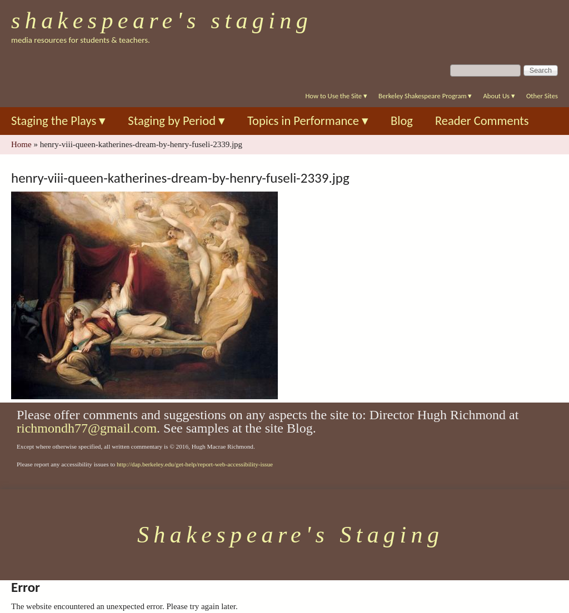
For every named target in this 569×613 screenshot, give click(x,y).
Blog (402, 120)
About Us (499, 96)
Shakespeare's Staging (161, 20)
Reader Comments (482, 120)
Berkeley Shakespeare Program (425, 96)
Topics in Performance (307, 120)
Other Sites (542, 96)
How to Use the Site (336, 96)
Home (21, 144)
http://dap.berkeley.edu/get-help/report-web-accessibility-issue (195, 464)
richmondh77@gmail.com (87, 428)
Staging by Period (176, 120)
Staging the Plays (58, 120)
